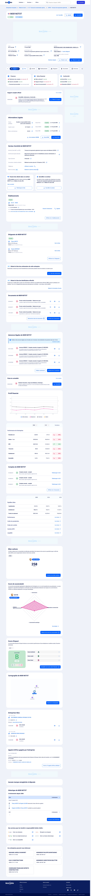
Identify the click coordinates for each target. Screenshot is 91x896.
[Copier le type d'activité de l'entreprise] (31, 158)
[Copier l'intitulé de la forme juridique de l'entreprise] (32, 123)
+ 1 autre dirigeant (65, 51)
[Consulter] (54, 301)
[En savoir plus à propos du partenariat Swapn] (32, 832)
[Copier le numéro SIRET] (18, 51)
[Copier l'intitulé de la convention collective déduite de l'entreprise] (46, 162)
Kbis (24, 69)
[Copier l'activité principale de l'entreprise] (59, 154)
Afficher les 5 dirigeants (54, 258)
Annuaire (21, 889)
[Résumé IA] (50, 301)
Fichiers (21, 887)
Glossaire (45, 887)
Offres (37, 2)
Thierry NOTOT (57, 51)
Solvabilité (78, 15)
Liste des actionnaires (54, 273)
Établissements (42, 69)
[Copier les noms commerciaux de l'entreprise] (32, 131)
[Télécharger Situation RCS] (59, 122)
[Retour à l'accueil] (9, 883)
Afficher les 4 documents (54, 490)
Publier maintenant (40, 370)
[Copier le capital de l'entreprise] (32, 127)
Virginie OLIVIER (24, 803)
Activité (32, 69)
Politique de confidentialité (72, 894)
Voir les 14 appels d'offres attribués (51, 765)
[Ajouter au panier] (55, 99)
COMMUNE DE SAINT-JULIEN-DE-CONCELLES (22, 762)
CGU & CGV (55, 894)
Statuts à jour (63, 60)
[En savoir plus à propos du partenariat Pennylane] (60, 836)
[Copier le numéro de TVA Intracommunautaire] (17, 55)
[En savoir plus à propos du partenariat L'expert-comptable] (32, 840)
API (20, 891)
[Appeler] (68, 15)
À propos (49, 894)
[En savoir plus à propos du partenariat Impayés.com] (60, 832)
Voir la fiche (57, 243)
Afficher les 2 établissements (53, 218)
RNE (58, 55)
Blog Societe (68, 885)
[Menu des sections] (7, 68)
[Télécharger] (59, 301)
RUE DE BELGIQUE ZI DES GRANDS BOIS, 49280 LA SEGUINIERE (68, 47)
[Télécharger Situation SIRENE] (59, 127)
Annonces (75, 69)
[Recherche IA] (15, 68)
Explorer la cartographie (52, 702)
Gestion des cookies (62, 894)
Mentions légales (52, 60)
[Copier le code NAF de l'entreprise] (58, 150)
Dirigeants (54, 69)
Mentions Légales (82, 894)
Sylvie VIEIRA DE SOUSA (17, 722)
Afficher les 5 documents (54, 318)
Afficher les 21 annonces (54, 370)
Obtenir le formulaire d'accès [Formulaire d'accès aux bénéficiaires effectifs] (54, 288)
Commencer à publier (56, 341)
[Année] (11, 648)
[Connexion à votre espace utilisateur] (81, 2)
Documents (64, 69)
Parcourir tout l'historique (54, 819)
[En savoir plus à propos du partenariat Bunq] (32, 836)
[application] (35, 405)
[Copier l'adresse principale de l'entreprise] (80, 47)
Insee (55, 55)
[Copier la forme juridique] (44, 55)
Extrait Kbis (56, 137)
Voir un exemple (58, 92)
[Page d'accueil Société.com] (8, 2)
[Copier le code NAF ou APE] (51, 51)
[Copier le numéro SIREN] (15, 47)
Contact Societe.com (47, 885)
